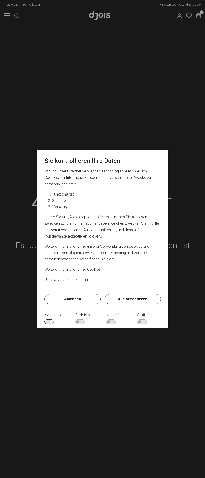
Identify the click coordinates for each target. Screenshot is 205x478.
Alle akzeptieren (132, 299)
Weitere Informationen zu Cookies (72, 269)
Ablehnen (72, 299)
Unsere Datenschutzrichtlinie (67, 279)
